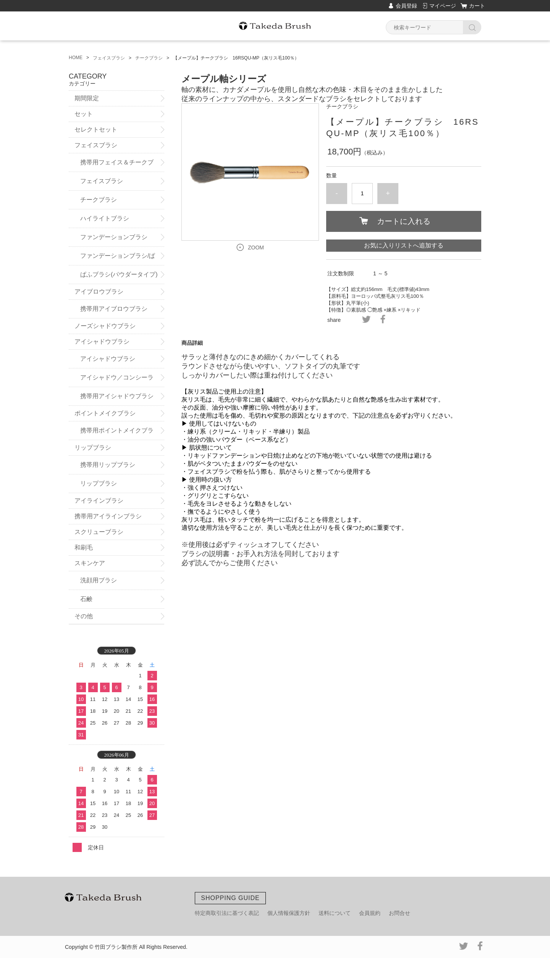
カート (477, 6)
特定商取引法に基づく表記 (227, 913)
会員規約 (369, 913)
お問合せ (399, 913)
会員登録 (406, 6)
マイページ (442, 6)
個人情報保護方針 (288, 913)
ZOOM (256, 247)
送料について (335, 913)
